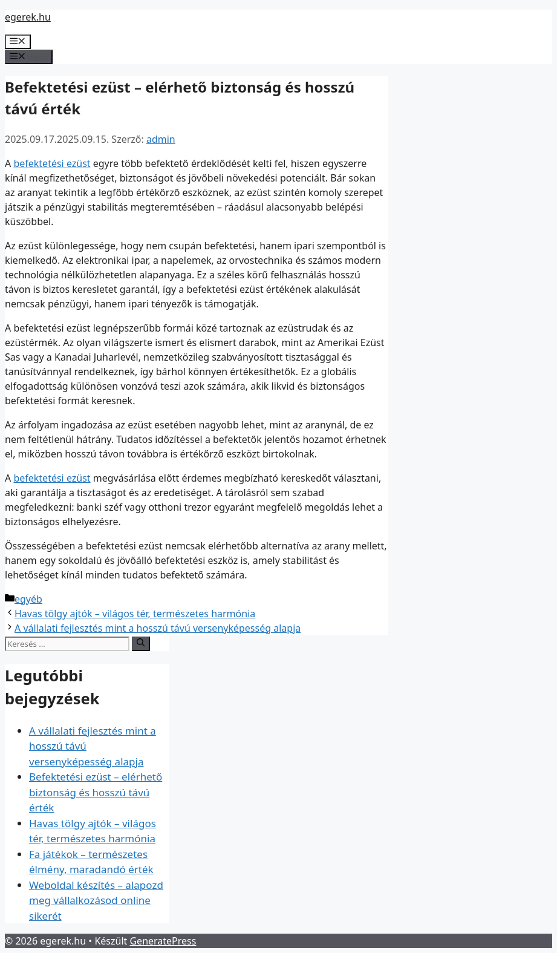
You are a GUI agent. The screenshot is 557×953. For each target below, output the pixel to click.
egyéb (28, 599)
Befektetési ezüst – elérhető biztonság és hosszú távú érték (95, 792)
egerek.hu (28, 17)
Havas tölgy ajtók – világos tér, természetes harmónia (135, 613)
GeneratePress (162, 941)
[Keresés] (140, 644)
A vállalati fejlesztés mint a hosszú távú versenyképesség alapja (158, 628)
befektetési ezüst (51, 163)
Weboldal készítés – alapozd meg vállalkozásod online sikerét (96, 900)
